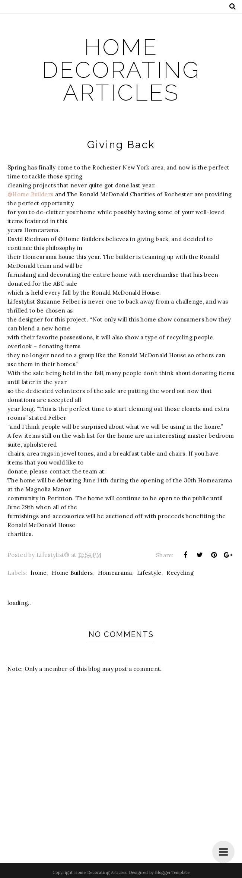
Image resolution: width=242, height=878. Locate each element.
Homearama (115, 572)
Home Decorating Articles (121, 70)
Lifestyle (149, 572)
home (39, 572)
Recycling (180, 572)
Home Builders (72, 572)
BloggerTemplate (172, 872)
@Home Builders (30, 194)
